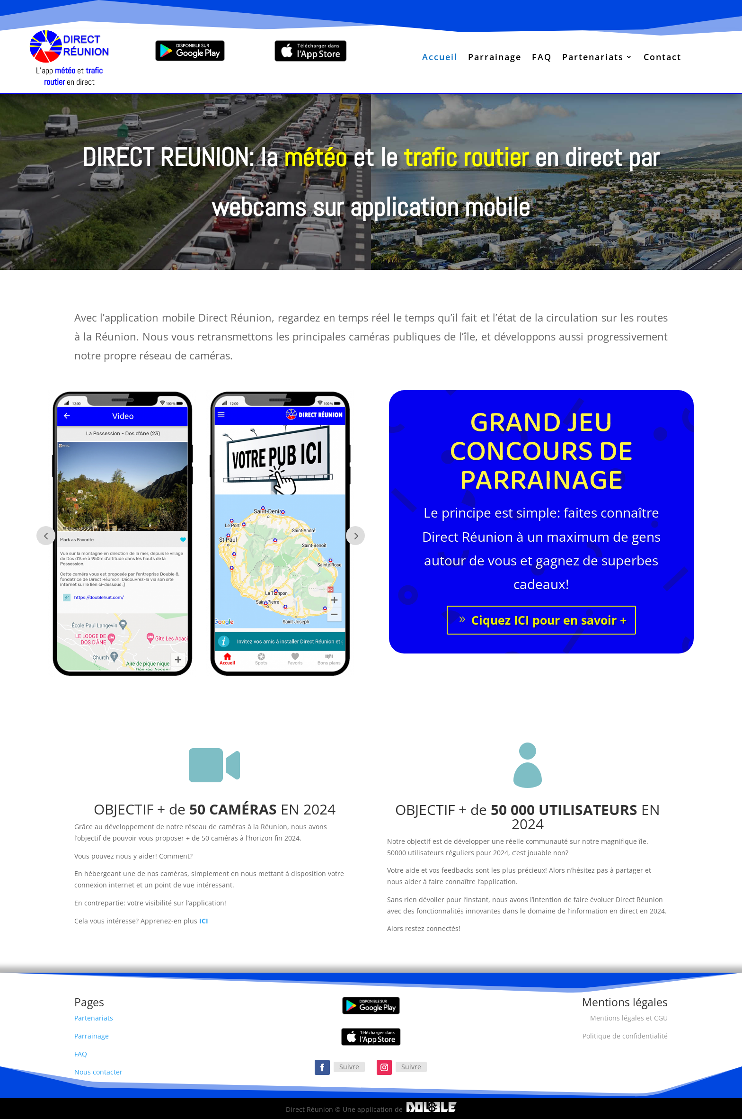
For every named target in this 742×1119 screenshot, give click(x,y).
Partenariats (593, 58)
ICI (203, 920)
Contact (662, 58)
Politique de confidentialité (625, 1035)
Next (355, 535)
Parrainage (494, 58)
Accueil (440, 58)
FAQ (542, 58)
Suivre (349, 1066)
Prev (45, 535)
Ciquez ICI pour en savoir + (549, 620)
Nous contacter (98, 1071)
